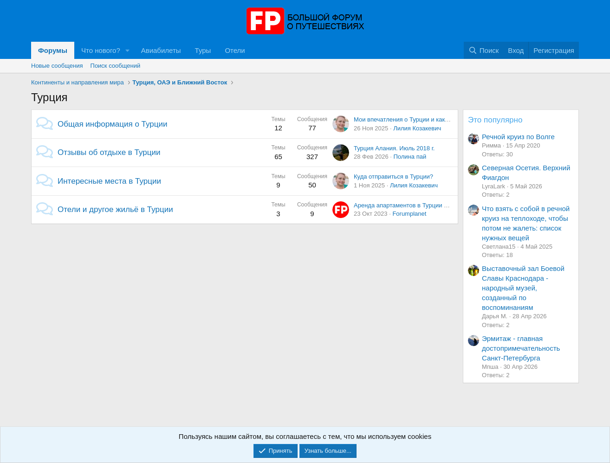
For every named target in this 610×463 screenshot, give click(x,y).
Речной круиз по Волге (518, 137)
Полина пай (409, 156)
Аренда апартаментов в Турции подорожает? (417, 205)
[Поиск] (483, 50)
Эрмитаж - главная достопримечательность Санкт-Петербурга (521, 348)
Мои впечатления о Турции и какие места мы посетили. (431, 119)
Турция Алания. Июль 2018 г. (394, 148)
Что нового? (100, 50)
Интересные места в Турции (109, 181)
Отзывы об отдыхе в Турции (109, 152)
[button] (127, 50)
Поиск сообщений (116, 65)
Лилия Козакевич (417, 128)
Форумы (52, 50)
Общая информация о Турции (113, 124)
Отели (235, 50)
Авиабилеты (161, 50)
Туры (203, 50)
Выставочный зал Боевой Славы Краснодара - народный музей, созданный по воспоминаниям (523, 287)
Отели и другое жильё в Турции (115, 209)
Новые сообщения (57, 65)
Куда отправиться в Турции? (393, 176)
